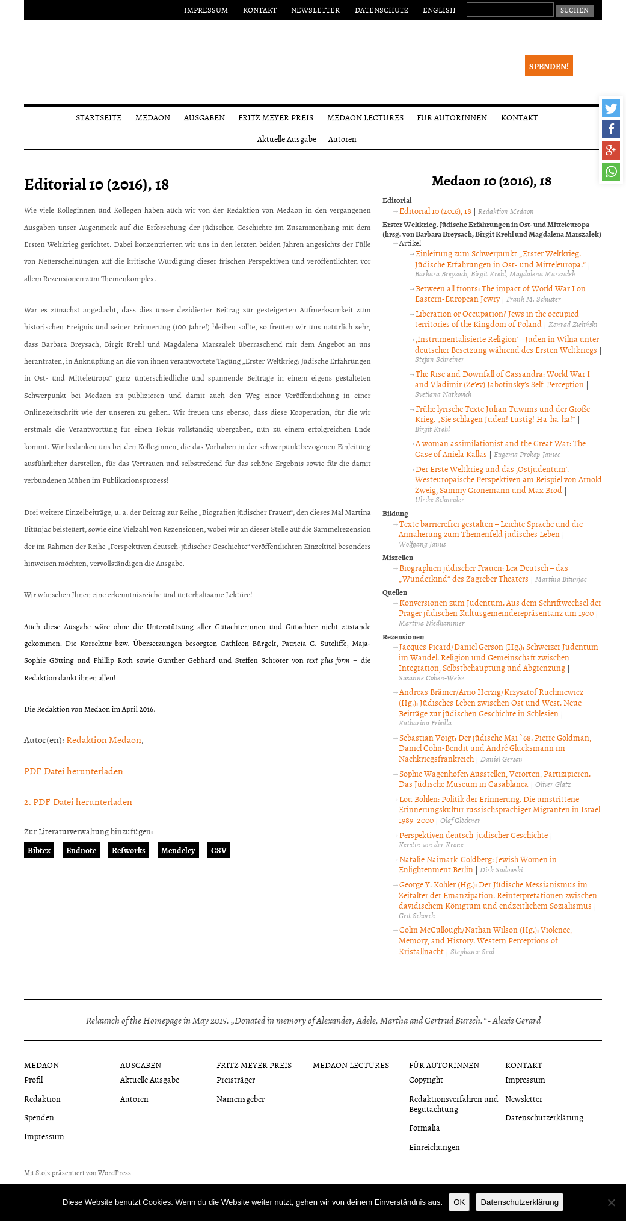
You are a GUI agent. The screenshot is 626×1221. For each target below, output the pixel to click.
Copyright (426, 1079)
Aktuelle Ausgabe (286, 138)
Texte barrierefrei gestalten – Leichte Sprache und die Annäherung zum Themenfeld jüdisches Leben (491, 529)
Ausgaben (204, 117)
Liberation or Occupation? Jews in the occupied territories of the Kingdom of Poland (497, 319)
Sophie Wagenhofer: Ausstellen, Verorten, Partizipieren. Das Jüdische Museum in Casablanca (495, 779)
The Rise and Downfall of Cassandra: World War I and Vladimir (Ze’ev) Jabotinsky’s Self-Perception (502, 379)
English (439, 10)
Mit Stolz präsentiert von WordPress (77, 1172)
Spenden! (549, 66)
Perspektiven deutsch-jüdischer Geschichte (473, 834)
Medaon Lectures (365, 117)
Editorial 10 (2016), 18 (435, 210)
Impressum (206, 10)
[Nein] (611, 1202)
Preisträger (235, 1079)
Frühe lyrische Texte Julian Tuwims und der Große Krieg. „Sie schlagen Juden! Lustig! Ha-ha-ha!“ (502, 414)
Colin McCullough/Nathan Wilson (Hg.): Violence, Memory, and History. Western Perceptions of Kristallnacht (485, 940)
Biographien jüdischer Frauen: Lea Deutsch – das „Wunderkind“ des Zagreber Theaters (483, 573)
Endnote (81, 850)
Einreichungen (434, 1146)
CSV (219, 850)
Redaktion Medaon (103, 739)
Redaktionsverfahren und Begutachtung (454, 1103)
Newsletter (315, 10)
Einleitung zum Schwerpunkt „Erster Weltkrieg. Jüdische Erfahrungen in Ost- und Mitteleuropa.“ (500, 258)
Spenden (39, 1117)
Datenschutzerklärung (544, 1117)
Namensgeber (240, 1098)
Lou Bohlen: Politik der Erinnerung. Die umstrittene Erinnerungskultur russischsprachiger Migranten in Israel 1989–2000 (499, 809)
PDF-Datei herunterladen (73, 770)
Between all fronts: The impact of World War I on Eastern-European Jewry (500, 293)
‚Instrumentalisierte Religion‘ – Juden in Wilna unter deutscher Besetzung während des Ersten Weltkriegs (507, 344)
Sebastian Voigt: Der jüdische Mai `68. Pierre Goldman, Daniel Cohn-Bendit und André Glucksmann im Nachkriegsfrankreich (495, 748)
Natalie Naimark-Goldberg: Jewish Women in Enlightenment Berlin (478, 864)
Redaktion (42, 1098)
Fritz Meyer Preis (275, 117)
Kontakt (260, 10)
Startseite (98, 117)
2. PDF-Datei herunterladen (78, 801)
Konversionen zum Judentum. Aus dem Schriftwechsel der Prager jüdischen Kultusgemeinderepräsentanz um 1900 (500, 608)
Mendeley (178, 850)
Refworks (129, 850)
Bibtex (39, 850)
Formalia (424, 1127)
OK (459, 1202)
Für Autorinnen (452, 117)
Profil (33, 1079)
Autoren (342, 138)
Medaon (152, 117)
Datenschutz (381, 10)
